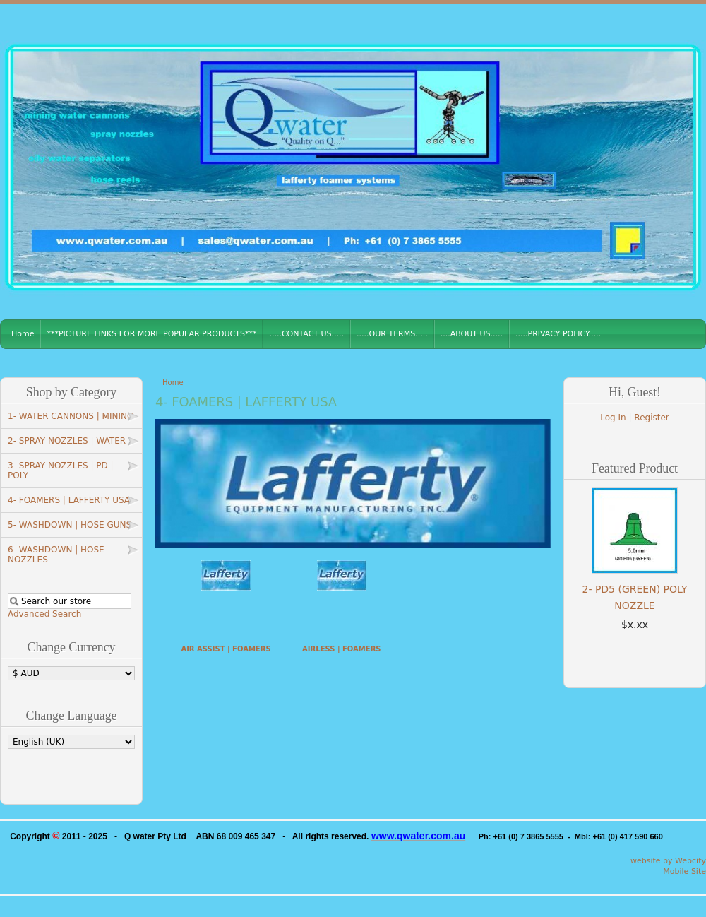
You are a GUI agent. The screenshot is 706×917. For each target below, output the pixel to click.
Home (22, 333)
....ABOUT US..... (472, 333)
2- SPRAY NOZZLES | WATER (67, 441)
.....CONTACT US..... (306, 333)
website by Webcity (668, 860)
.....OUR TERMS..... (392, 333)
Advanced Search (44, 614)
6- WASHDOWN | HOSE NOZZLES (56, 554)
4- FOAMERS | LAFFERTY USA (69, 500)
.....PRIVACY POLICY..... (558, 333)
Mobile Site (684, 871)
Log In (613, 417)
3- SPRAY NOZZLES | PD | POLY (61, 470)
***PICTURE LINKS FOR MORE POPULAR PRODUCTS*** (151, 333)
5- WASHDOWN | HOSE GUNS (69, 525)
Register (651, 417)
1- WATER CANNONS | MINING (70, 416)
